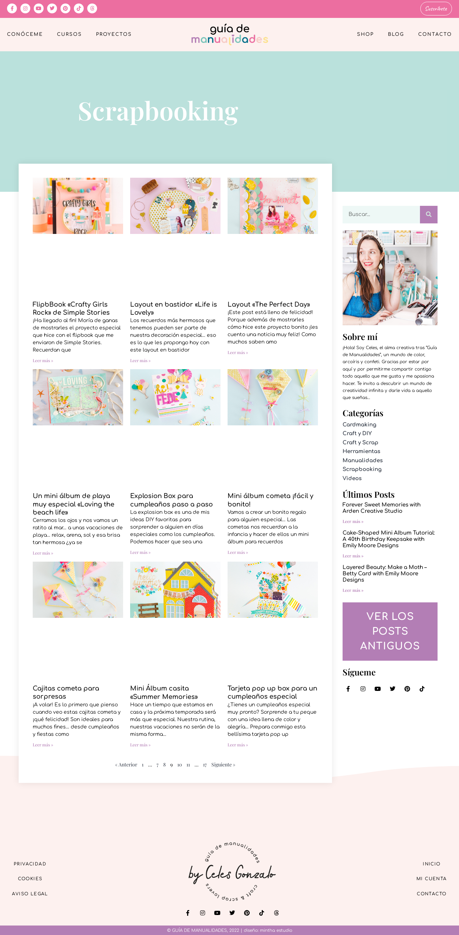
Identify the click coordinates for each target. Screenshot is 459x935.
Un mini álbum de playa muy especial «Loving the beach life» (73, 503)
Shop (365, 33)
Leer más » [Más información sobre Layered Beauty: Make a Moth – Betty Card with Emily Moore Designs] (353, 589)
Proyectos (114, 33)
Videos (352, 477)
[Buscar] (429, 213)
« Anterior (126, 763)
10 (179, 763)
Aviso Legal (35, 893)
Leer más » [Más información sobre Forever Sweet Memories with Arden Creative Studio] (353, 520)
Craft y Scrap (360, 442)
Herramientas (361, 451)
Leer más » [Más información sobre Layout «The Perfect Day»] (238, 351)
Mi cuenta (427, 877)
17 (205, 763)
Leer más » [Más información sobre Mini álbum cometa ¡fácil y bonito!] (238, 551)
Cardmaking (359, 424)
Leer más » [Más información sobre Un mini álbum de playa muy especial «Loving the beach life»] (43, 552)
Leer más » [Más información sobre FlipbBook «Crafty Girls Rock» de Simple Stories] (43, 359)
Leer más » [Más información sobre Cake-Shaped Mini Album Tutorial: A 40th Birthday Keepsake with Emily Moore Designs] (353, 555)
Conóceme (25, 33)
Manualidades (363, 460)
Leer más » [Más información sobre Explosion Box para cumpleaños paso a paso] (140, 551)
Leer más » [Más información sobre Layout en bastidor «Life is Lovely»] (140, 359)
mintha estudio (276, 929)
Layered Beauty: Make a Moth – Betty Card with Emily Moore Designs (385, 573)
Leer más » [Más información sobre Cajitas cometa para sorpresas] (43, 743)
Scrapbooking (362, 469)
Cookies (35, 877)
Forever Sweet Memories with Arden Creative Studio (382, 507)
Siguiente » (223, 763)
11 (188, 763)
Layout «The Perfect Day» (269, 303)
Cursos (69, 33)
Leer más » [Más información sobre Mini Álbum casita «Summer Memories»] (140, 743)
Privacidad (35, 861)
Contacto (435, 33)
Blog (396, 33)
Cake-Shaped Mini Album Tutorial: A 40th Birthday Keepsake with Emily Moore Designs (389, 538)
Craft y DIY (357, 433)
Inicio (427, 861)
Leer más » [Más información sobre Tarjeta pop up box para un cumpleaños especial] (238, 743)
